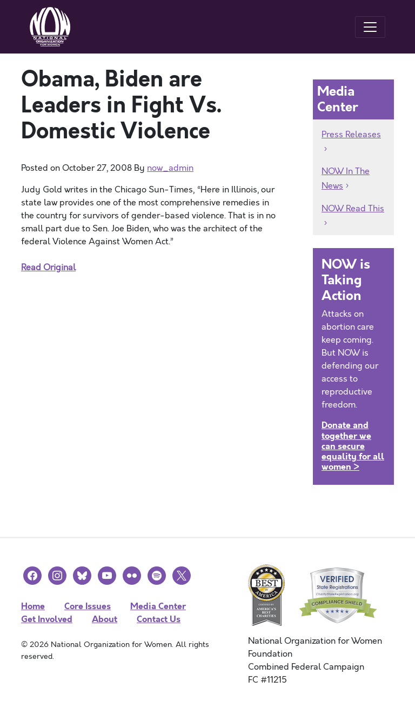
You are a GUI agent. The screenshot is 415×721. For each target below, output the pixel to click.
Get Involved (46, 619)
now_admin (170, 168)
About (104, 619)
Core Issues (87, 606)
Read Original (48, 267)
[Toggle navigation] (370, 27)
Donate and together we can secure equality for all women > (353, 446)
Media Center (158, 606)
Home (33, 606)
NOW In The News (346, 178)
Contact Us (158, 619)
